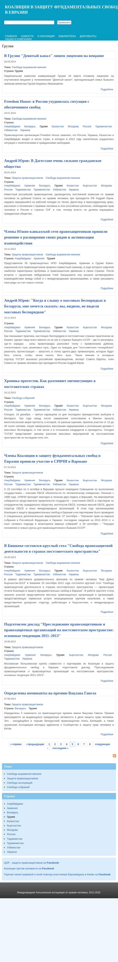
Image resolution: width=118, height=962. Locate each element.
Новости (27, 36)
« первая (16, 744)
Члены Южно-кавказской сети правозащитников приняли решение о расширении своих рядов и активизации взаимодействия (55, 237)
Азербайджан (12, 126)
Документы (88, 36)
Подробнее (107, 89)
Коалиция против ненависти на (29, 868)
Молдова (73, 126)
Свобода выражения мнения (29, 67)
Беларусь (30, 126)
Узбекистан (11, 130)
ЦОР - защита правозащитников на (31, 862)
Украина (25, 130)
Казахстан (58, 126)
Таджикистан (23, 189)
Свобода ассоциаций (19, 782)
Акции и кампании (18, 39)
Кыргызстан (90, 185)
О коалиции (46, 36)
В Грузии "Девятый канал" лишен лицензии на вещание (54, 56)
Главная (11, 36)
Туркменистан (103, 126)
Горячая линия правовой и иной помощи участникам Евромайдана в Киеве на (57, 874)
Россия (87, 126)
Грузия (19, 70)
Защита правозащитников (27, 177)
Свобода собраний (23, 397)
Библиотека (67, 36)
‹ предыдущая (35, 744)
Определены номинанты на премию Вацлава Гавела (50, 693)
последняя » (61, 748)
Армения (29, 185)
